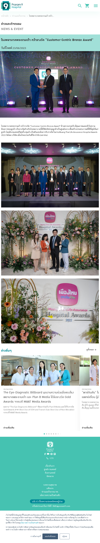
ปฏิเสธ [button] (64, 536)
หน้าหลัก (5, 16)
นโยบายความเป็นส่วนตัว (29, 523)
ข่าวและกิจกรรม (18, 16)
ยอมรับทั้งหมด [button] (50, 536)
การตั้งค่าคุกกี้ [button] (36, 536)
